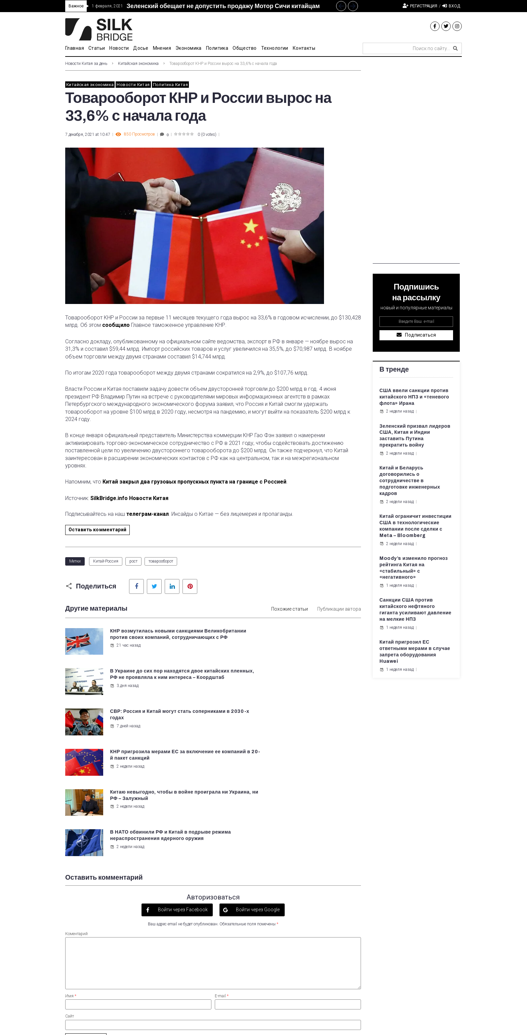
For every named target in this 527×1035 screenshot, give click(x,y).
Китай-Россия (105, 561)
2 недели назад (279, 691)
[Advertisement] (416, 163)
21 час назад (125, 651)
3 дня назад (276, 651)
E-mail (222, 874)
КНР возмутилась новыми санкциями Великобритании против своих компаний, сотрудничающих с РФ (156, 637)
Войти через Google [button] (257, 788)
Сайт (69, 894)
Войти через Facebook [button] (182, 788)
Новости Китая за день (86, 63)
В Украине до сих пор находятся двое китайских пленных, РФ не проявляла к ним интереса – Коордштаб (311, 637)
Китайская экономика (138, 63)
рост (133, 561)
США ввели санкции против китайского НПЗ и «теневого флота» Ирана (414, 397)
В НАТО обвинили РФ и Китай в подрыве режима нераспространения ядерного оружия (309, 717)
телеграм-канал (147, 514)
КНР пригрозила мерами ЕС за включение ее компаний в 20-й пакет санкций (308, 677)
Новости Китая (133, 84)
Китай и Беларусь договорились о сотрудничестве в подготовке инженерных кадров (409, 480)
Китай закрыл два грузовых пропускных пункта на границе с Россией (194, 481)
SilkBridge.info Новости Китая (129, 498)
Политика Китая (170, 84)
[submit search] (455, 48)
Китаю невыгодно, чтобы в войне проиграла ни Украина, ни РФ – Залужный (151, 717)
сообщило (116, 325)
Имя (70, 874)
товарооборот (161, 561)
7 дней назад (125, 685)
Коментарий (76, 811)
